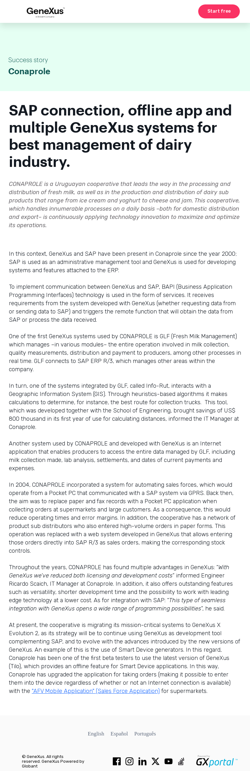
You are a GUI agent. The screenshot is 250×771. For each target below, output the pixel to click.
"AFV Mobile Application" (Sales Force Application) (96, 691)
